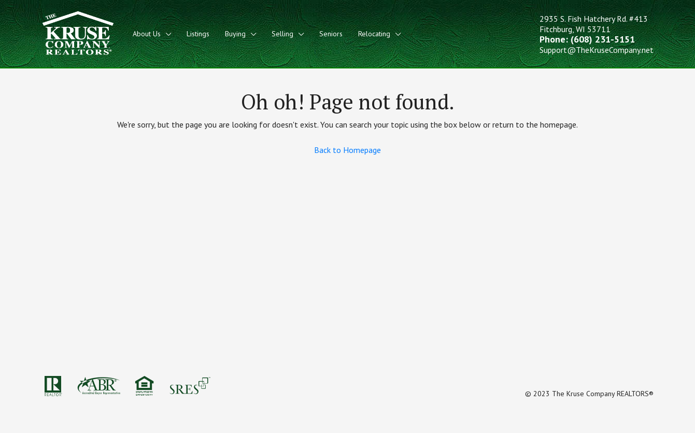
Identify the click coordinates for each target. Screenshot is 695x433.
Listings (198, 33)
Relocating (374, 33)
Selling (282, 33)
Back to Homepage (347, 150)
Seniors (331, 33)
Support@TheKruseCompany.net (597, 50)
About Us (147, 33)
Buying (235, 33)
